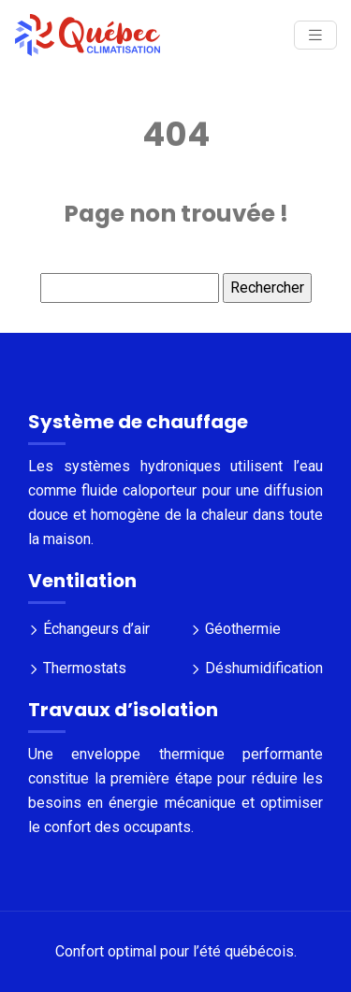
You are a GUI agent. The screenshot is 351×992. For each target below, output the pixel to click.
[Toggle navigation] (315, 35)
